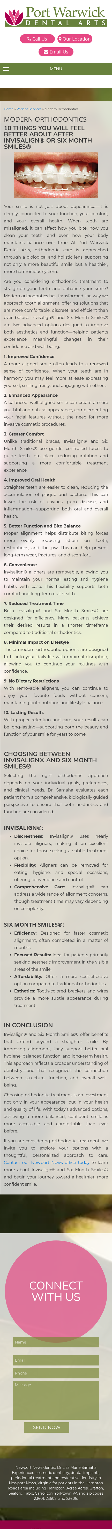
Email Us (56, 51)
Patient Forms (44, 1417)
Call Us (37, 38)
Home (8, 108)
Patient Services (27, 108)
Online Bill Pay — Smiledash (55, 1423)
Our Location (75, 38)
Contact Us (41, 1428)
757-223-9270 (46, 1489)
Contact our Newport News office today (55, 1036)
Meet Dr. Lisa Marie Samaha (56, 1395)
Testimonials (43, 1412)
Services (39, 1401)
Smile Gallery (43, 1406)
